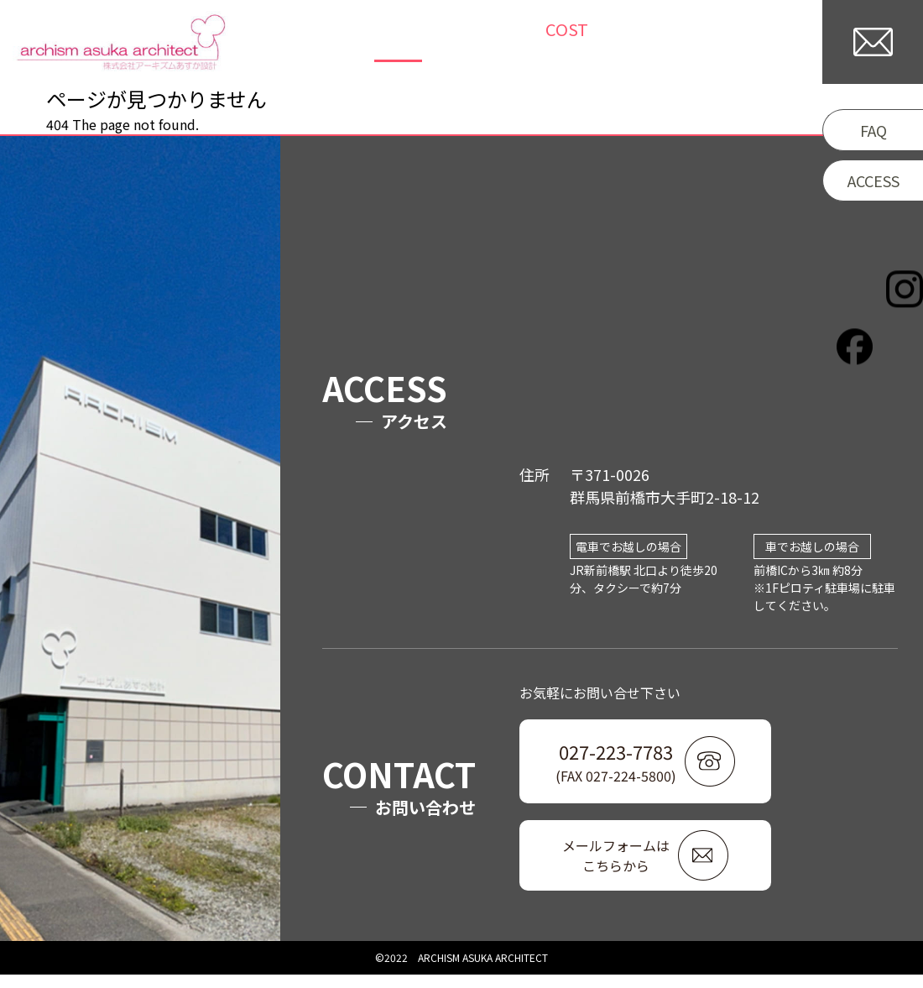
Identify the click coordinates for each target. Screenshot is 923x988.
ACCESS (873, 180)
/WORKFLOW (644, 43)
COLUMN (533, 43)
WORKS (393, 43)
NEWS (461, 43)
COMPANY (758, 43)
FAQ (873, 130)
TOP (331, 43)
